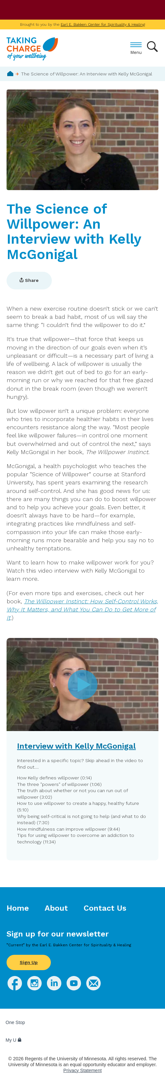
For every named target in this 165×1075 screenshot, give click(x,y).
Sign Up (29, 962)
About (56, 908)
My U (14, 1040)
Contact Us (105, 908)
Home (10, 73)
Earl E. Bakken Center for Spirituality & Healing (103, 24)
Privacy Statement (82, 1070)
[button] (82, 749)
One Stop (15, 1022)
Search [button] (152, 46)
